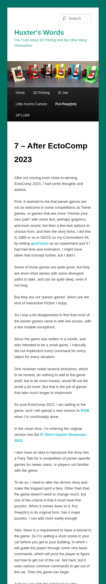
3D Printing (41, 93)
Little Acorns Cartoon (31, 104)
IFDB (85, 410)
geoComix (40, 243)
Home (20, 93)
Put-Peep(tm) (66, 104)
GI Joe (63, 93)
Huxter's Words (39, 32)
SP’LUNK (23, 115)
